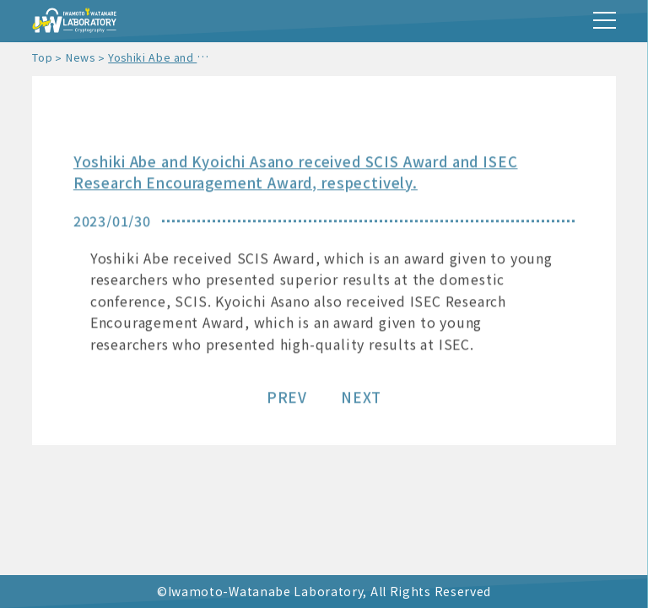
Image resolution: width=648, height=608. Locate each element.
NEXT (361, 398)
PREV (287, 398)
